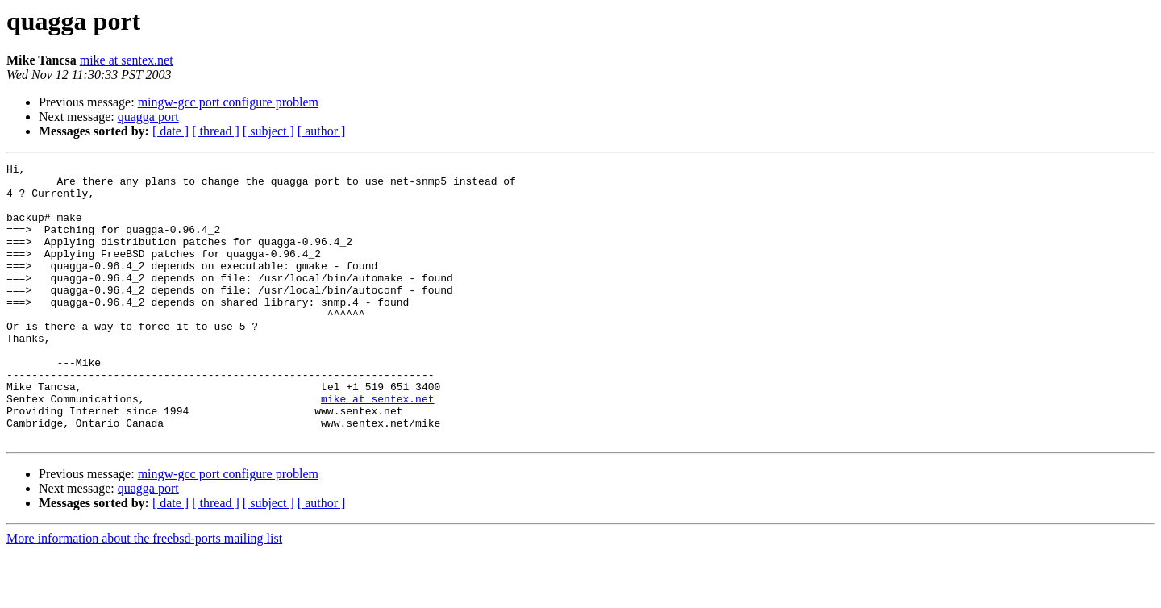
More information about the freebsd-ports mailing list (144, 594)
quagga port (148, 116)
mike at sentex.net (126, 60)
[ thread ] (215, 131)
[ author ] (322, 131)
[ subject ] (268, 131)
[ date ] (170, 131)
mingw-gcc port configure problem (228, 102)
